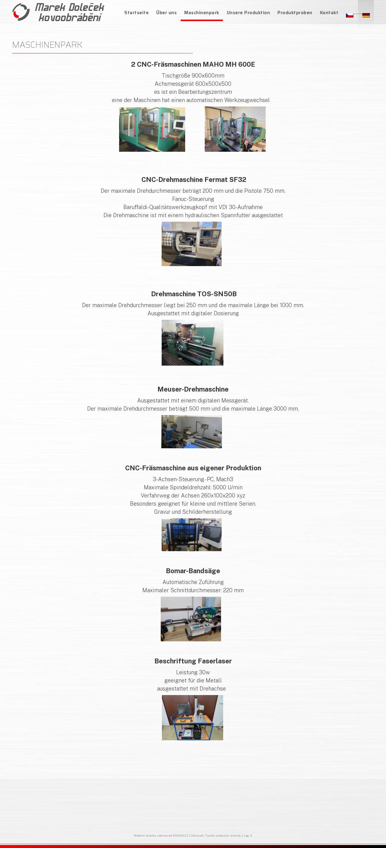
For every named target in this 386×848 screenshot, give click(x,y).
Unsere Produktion (248, 12)
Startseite (136, 12)
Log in (248, 835)
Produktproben (294, 12)
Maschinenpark (201, 12)
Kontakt (329, 12)
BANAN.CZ (180, 835)
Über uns (166, 12)
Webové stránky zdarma (151, 835)
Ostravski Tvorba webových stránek (216, 835)
